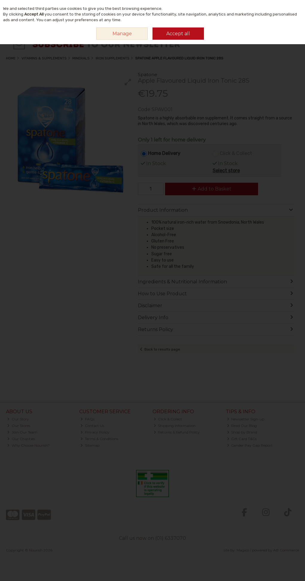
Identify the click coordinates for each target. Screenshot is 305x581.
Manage (122, 33)
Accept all (178, 33)
